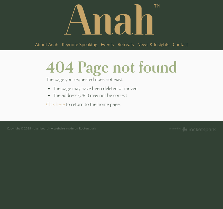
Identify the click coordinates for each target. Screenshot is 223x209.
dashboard (41, 128)
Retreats (126, 44)
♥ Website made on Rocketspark (73, 128)
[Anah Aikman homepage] (111, 19)
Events (107, 44)
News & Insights (153, 44)
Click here (55, 104)
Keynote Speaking (79, 44)
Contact (180, 44)
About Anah (46, 44)
